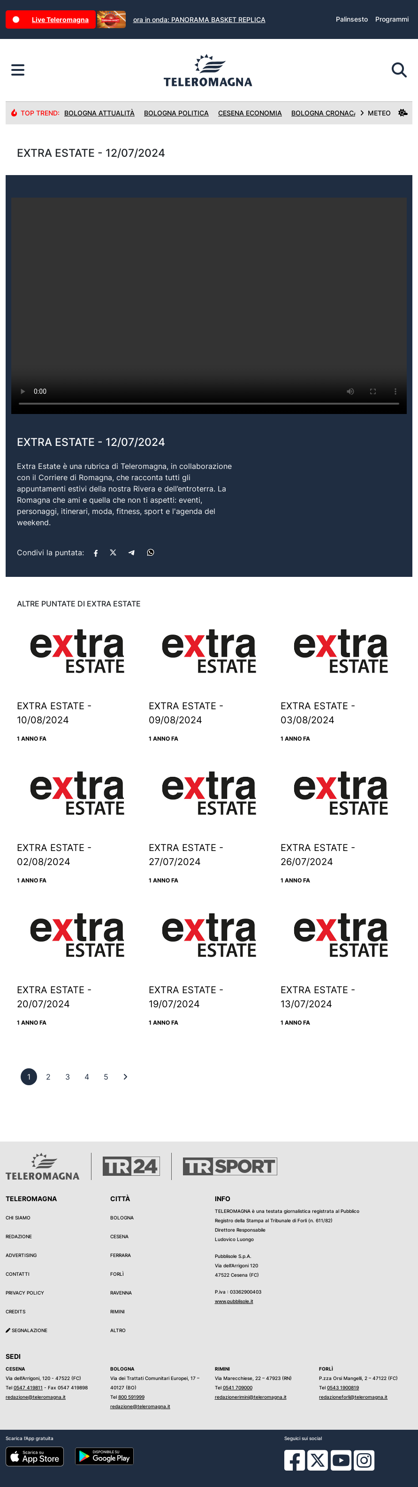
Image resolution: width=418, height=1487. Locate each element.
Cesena (119, 1236)
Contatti (18, 1274)
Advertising (21, 1255)
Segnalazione (26, 1330)
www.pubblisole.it (234, 1301)
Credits (15, 1311)
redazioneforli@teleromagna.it (353, 1397)
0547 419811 (28, 1387)
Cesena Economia (250, 113)
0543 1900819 (343, 1387)
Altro (118, 1330)
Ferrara (120, 1255)
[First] (125, 1076)
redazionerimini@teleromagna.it (251, 1397)
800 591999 (131, 1397)
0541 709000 (237, 1387)
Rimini (117, 1311)
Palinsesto (352, 19)
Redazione (19, 1236)
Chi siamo (18, 1217)
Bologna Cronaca (324, 113)
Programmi (392, 19)
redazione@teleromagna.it (36, 1397)
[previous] (29, 1076)
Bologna (122, 1217)
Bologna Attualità (99, 113)
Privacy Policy (25, 1292)
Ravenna (121, 1292)
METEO (384, 113)
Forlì (117, 1274)
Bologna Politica (176, 113)
